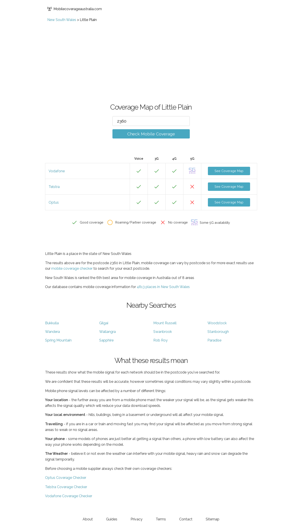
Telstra (54, 187)
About (88, 519)
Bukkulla (52, 323)
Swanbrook (162, 332)
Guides (111, 519)
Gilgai (103, 323)
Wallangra (107, 332)
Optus (54, 202)
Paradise (214, 340)
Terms (161, 519)
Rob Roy (160, 340)
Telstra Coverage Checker (66, 487)
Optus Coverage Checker (65, 478)
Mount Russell (165, 323)
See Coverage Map (229, 171)
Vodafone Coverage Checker (68, 496)
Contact (185, 519)
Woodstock (217, 323)
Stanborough (218, 332)
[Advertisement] (151, 55)
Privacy (136, 519)
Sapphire (106, 340)
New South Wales (61, 20)
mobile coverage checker (72, 268)
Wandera (52, 332)
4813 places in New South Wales (163, 287)
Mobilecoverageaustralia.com (74, 9)
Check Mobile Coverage (151, 133)
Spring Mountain (58, 340)
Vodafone (57, 171)
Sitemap (212, 519)
